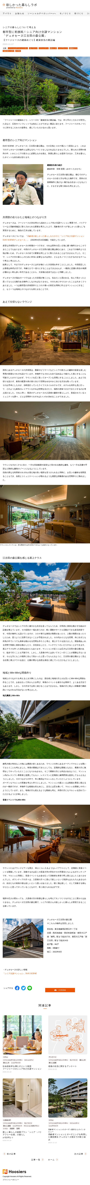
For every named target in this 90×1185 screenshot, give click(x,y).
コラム (5, 1057)
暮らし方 (53, 48)
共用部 (18, 51)
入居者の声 (7, 1120)
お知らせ (19, 13)
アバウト (7, 13)
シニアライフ (62, 48)
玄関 (18, 1128)
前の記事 (11, 1154)
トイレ (5, 1128)
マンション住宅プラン (31, 1126)
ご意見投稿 (60, 990)
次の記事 (78, 1154)
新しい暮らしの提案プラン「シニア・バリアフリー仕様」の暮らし (22, 1134)
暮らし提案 (52, 1063)
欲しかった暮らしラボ (20, 5)
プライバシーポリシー (11, 1180)
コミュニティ (43, 48)
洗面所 (12, 1128)
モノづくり (33, 48)
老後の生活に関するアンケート (62, 1066)
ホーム (51, 1160)
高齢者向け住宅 (8, 51)
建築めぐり (73, 48)
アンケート (52, 1057)
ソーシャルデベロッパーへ (42, 13)
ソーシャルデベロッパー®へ (17, 48)
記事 (4, 48)
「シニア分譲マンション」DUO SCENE (20, 973)
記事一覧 (35, 1160)
